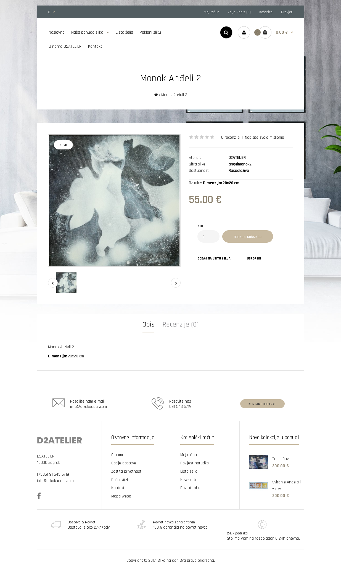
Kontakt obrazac (262, 404)
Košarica (266, 12)
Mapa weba (121, 496)
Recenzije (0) (181, 324)
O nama (117, 454)
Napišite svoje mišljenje (264, 137)
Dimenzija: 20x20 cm (221, 183)
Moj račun (211, 12)
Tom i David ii (283, 459)
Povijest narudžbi (195, 463)
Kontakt (118, 488)
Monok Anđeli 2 (174, 95)
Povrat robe (190, 488)
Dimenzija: (58, 356)
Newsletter (189, 479)
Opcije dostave (123, 463)
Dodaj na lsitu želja (214, 258)
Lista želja (188, 471)
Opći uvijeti (120, 479)
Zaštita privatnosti (126, 471)
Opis (148, 324)
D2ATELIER (237, 157)
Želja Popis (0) (239, 12)
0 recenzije (230, 137)
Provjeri (287, 12)
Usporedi (254, 258)
